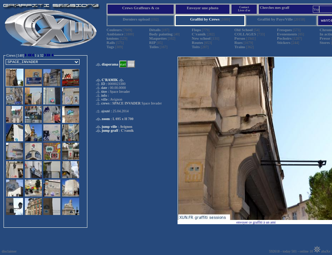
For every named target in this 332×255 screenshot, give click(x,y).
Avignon (126, 127)
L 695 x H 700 (123, 119)
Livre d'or (244, 10)
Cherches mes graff (274, 8)
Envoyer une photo (202, 8)
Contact (244, 7)
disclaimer (9, 251)
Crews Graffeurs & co (140, 8)
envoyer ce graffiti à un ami (256, 222)
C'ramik (127, 130)
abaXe (322, 251)
